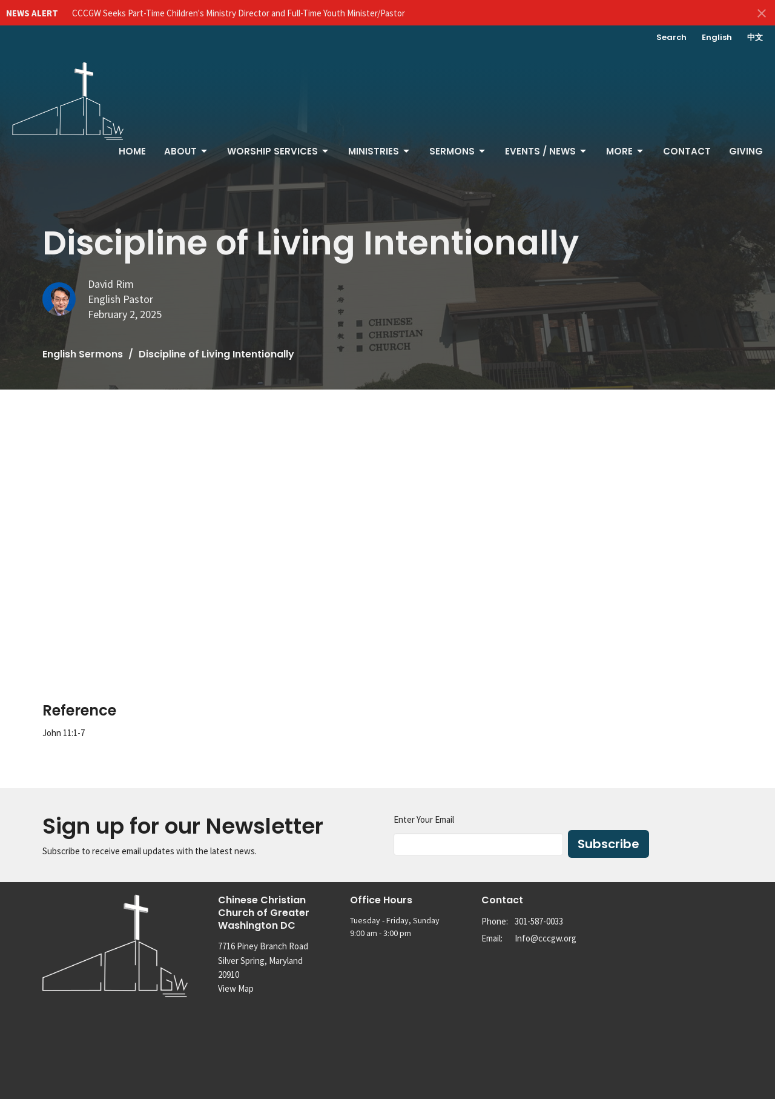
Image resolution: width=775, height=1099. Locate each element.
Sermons (458, 151)
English (717, 37)
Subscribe (608, 843)
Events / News (546, 151)
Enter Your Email (424, 819)
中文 (755, 37)
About (186, 151)
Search (671, 37)
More (625, 151)
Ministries (379, 151)
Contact (687, 151)
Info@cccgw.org (545, 938)
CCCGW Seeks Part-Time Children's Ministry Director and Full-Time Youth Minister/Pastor (238, 13)
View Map (236, 988)
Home (132, 151)
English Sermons (82, 354)
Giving (746, 151)
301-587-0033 (539, 921)
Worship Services (278, 151)
